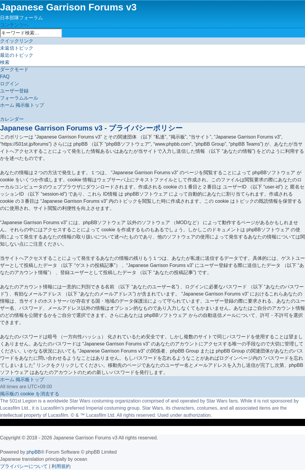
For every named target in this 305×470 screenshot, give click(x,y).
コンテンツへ (14, 24)
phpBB (34, 452)
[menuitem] (16, 48)
